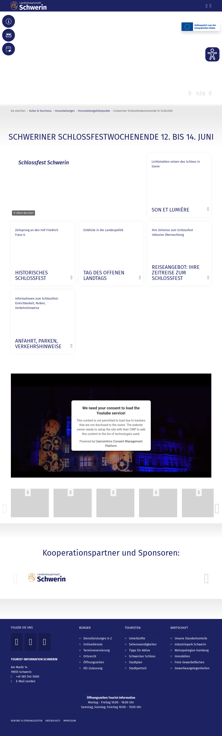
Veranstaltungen (65, 110)
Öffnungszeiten (93, 662)
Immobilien (182, 656)
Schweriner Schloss (142, 656)
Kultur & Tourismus (40, 110)
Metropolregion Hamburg (192, 650)
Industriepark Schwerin (190, 644)
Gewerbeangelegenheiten (192, 668)
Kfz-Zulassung (92, 668)
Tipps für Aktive (139, 650)
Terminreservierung (96, 650)
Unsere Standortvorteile (191, 638)
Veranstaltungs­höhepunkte (94, 110)
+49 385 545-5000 (27, 676)
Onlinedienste (93, 644)
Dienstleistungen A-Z (97, 638)
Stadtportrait (138, 668)
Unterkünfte (137, 638)
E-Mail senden (25, 681)
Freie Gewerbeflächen (189, 662)
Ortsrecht (89, 656)
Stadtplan (135, 662)
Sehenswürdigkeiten (143, 644)
